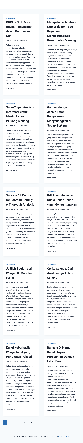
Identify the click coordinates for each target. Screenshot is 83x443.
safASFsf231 (12, 41)
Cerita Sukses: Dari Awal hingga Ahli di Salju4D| (60, 273)
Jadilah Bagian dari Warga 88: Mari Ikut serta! (19, 273)
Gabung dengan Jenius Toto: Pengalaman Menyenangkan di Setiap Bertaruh (59, 116)
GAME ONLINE (10, 18)
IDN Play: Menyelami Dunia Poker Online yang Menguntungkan (62, 200)
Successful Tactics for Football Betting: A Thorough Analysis (20, 200)
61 (25, 422)
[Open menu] (78, 4)
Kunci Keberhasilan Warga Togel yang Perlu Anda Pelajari (19, 352)
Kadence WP (63, 436)
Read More (11, 88)
